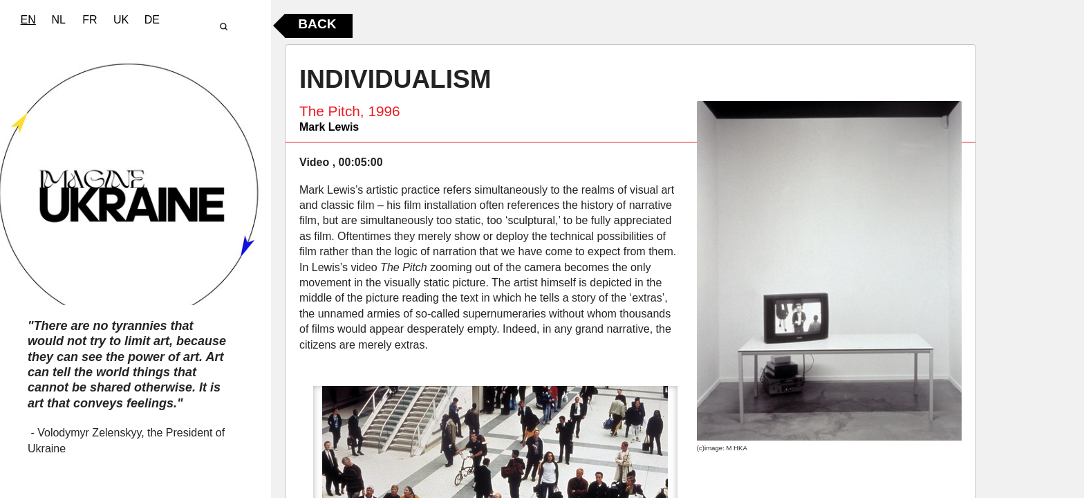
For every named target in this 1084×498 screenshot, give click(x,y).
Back (317, 24)
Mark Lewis (329, 127)
